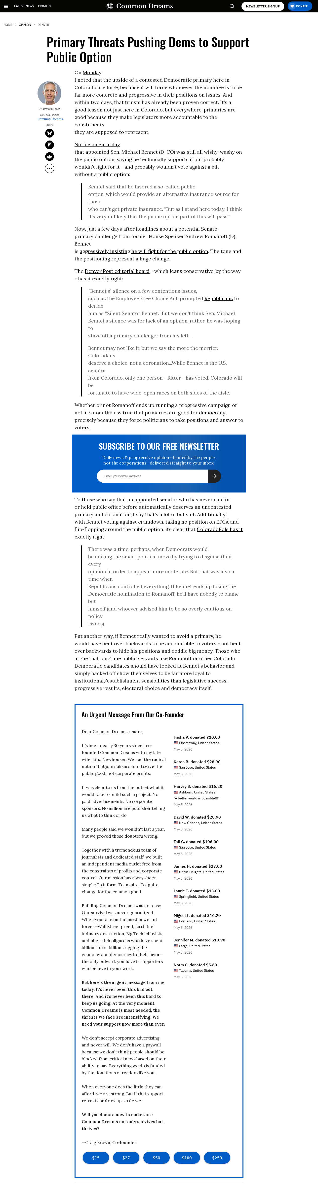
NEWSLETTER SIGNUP (263, 6)
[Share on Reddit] (49, 156)
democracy (212, 412)
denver (43, 25)
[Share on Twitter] (49, 133)
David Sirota (51, 109)
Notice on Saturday (97, 144)
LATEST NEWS (24, 6)
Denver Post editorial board (117, 271)
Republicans (218, 298)
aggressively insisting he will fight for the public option (144, 251)
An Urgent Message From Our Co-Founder (132, 714)
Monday (92, 72)
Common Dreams (50, 118)
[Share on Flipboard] (49, 145)
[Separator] (49, 168)
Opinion (25, 25)
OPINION (44, 6)
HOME (7, 25)
